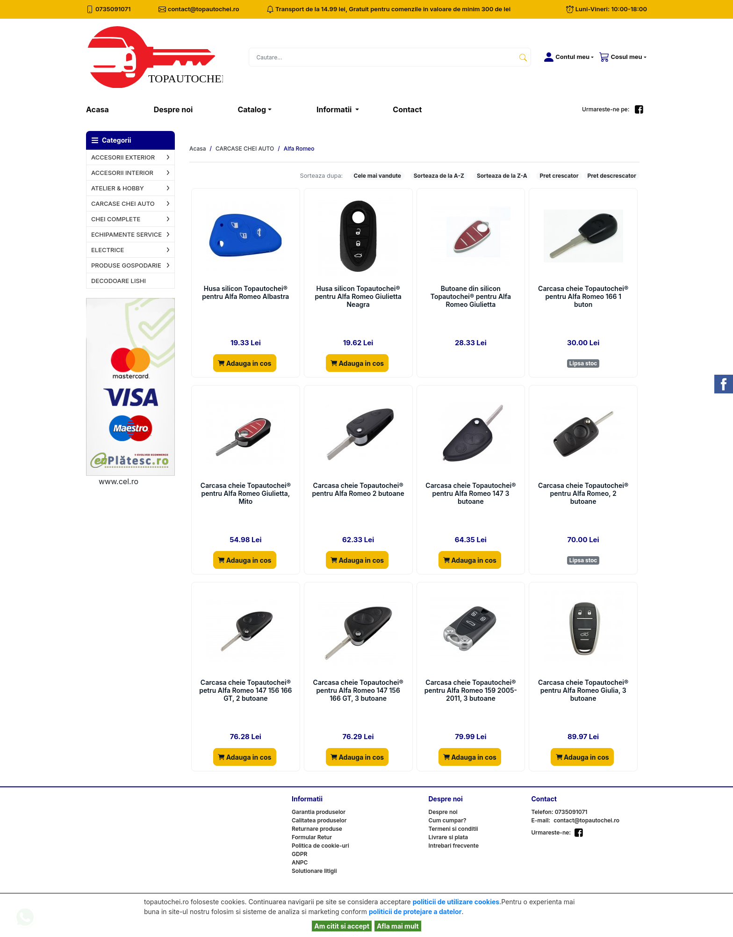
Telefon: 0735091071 (560, 811)
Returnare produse (317, 828)
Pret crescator (559, 175)
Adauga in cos (244, 363)
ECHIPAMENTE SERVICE (126, 234)
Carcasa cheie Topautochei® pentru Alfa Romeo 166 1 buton (583, 296)
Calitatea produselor (319, 820)
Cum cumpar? (448, 820)
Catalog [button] (251, 109)
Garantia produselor (318, 811)
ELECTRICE (107, 250)
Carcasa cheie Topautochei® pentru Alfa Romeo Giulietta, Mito (246, 493)
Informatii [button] (334, 109)
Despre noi (173, 109)
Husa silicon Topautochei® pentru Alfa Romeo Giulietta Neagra (358, 296)
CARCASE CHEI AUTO (123, 203)
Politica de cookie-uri (320, 845)
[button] (567, 57)
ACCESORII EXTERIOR (123, 157)
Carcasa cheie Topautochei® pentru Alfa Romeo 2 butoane (358, 489)
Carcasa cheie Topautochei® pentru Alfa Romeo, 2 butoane (583, 493)
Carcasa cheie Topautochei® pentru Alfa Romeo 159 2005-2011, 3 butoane (470, 690)
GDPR (299, 853)
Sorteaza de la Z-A (502, 175)
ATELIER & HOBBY (117, 188)
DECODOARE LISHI (118, 280)
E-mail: (541, 820)
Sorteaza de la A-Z (439, 175)
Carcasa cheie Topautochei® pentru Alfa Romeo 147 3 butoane (470, 493)
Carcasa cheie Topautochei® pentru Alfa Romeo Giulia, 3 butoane (583, 690)
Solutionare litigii (314, 870)
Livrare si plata (448, 837)
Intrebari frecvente (454, 845)
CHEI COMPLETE (115, 219)
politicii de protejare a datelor (415, 911)
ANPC (300, 862)
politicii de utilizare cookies (456, 902)
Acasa (108, 108)
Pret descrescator (611, 175)
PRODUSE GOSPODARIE (126, 265)
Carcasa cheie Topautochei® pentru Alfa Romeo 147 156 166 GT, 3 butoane (358, 690)
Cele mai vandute (377, 175)
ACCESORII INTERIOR (122, 172)
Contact (407, 109)
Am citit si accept (341, 926)
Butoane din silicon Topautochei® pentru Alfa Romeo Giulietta (471, 296)
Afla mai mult (398, 926)
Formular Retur (312, 837)
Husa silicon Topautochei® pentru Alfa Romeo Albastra (245, 292)
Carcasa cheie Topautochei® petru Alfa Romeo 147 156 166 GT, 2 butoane (245, 690)
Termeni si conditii (453, 828)
